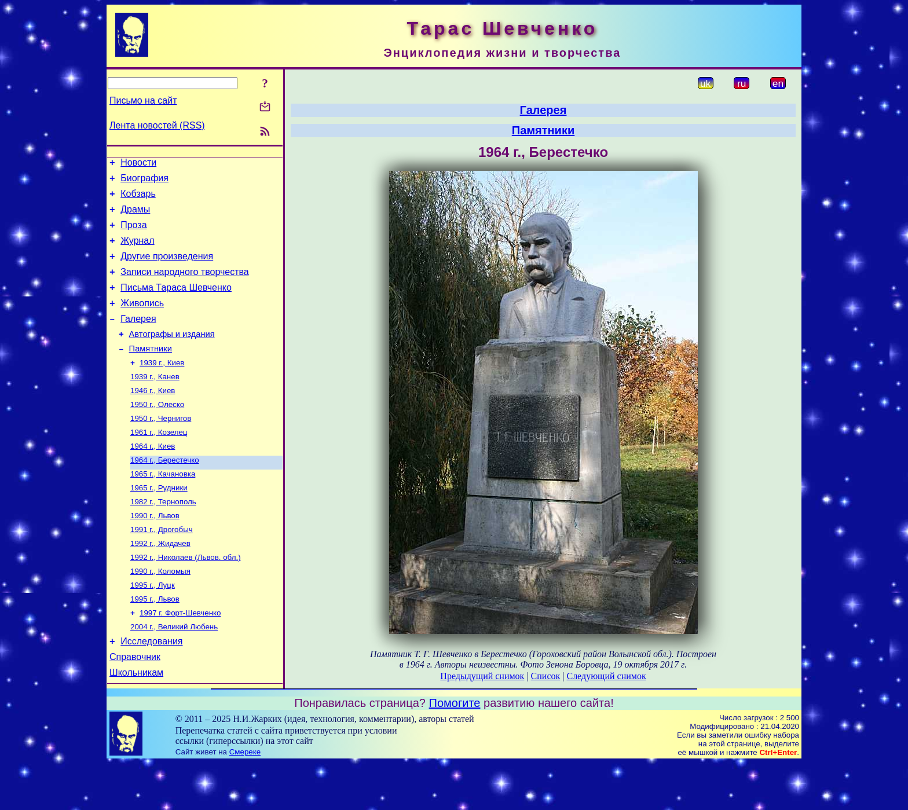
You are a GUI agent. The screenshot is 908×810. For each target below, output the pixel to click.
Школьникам (136, 723)
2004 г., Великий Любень (174, 672)
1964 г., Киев (152, 476)
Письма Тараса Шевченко (176, 303)
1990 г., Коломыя (160, 612)
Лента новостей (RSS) (157, 125)
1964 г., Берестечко (164, 492)
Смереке (245, 798)
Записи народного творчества (184, 286)
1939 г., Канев (155, 401)
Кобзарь (138, 199)
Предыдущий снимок (482, 676)
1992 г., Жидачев (160, 582)
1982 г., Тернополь (163, 537)
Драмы (135, 216)
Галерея (138, 338)
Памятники (150, 371)
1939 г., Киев (162, 386)
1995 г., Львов (155, 642)
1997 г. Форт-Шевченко (180, 657)
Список (546, 676)
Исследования (151, 689)
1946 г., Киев (152, 416)
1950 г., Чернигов (160, 446)
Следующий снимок (606, 676)
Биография (144, 181)
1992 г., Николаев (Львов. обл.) (185, 597)
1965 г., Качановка (162, 507)
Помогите (455, 749)
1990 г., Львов (155, 552)
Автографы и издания (172, 355)
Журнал (137, 251)
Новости (138, 164)
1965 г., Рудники (159, 522)
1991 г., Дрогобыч (161, 567)
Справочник (134, 706)
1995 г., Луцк (152, 627)
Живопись (142, 320)
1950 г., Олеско (157, 431)
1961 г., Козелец (158, 461)
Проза (133, 234)
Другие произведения (166, 268)
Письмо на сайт (143, 100)
